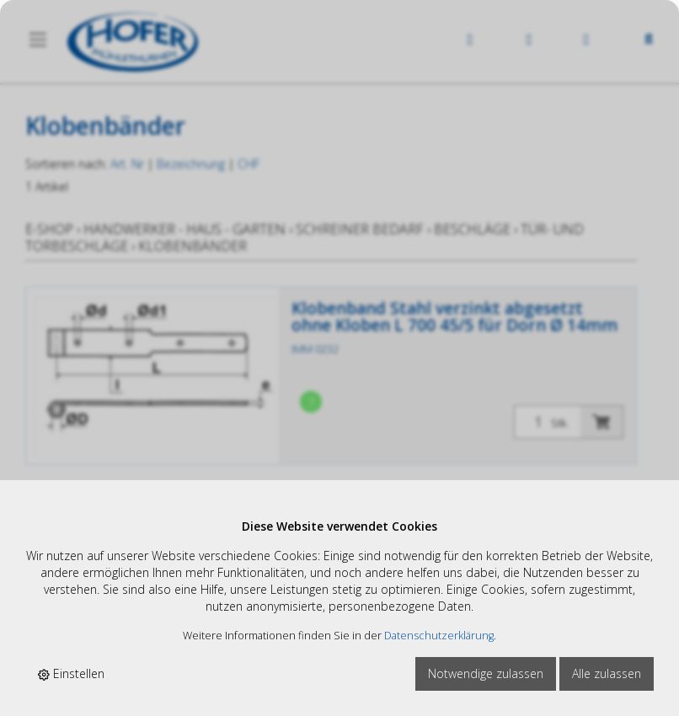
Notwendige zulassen (485, 673)
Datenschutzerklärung (439, 635)
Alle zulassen (606, 673)
